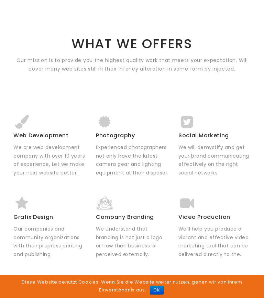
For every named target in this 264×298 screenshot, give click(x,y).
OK (157, 290)
